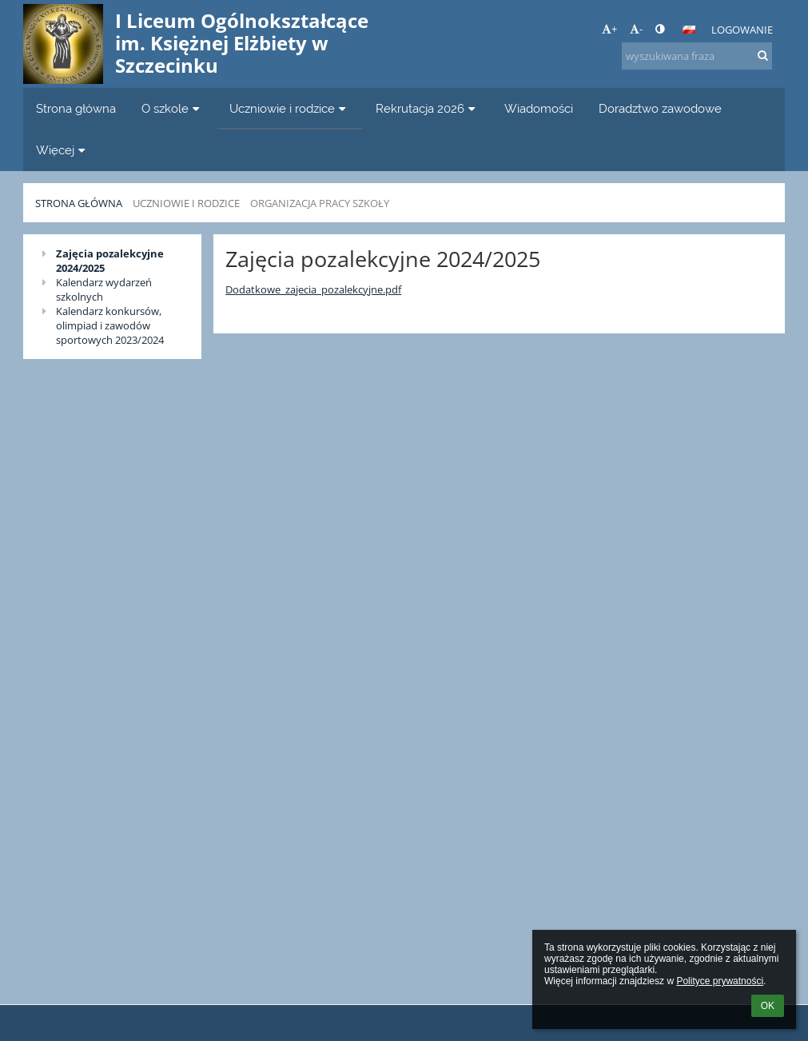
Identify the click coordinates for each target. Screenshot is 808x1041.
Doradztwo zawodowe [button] (660, 108)
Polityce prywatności (719, 981)
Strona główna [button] (76, 108)
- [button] (636, 29)
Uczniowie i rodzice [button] (289, 108)
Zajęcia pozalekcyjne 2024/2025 (110, 260)
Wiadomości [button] (538, 108)
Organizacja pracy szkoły (319, 203)
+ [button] (609, 29)
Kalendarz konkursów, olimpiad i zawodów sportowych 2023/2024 (110, 325)
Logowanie (742, 29)
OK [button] (767, 1005)
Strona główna (78, 203)
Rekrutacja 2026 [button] (428, 108)
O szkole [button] (172, 108)
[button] (689, 29)
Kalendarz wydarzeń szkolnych (104, 289)
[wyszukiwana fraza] (697, 56)
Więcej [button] (63, 150)
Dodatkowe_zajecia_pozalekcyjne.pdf (313, 289)
